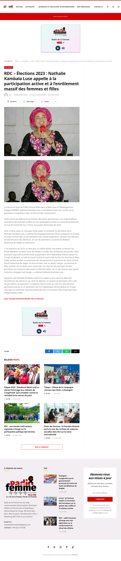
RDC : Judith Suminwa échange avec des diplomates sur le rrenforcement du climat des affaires (67, 523)
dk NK (8, 399)
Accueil (19, 7)
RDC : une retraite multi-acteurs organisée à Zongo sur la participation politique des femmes (19, 429)
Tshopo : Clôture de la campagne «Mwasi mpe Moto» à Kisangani (58, 388)
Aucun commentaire (38, 95)
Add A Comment (42, 447)
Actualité (30, 7)
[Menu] (5, 6)
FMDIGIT (75, 555)
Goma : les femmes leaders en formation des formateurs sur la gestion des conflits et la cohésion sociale (67, 503)
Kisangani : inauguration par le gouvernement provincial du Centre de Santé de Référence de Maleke (68, 482)
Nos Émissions (83, 7)
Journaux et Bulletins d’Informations (57, 7)
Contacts (98, 7)
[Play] (58, 48)
